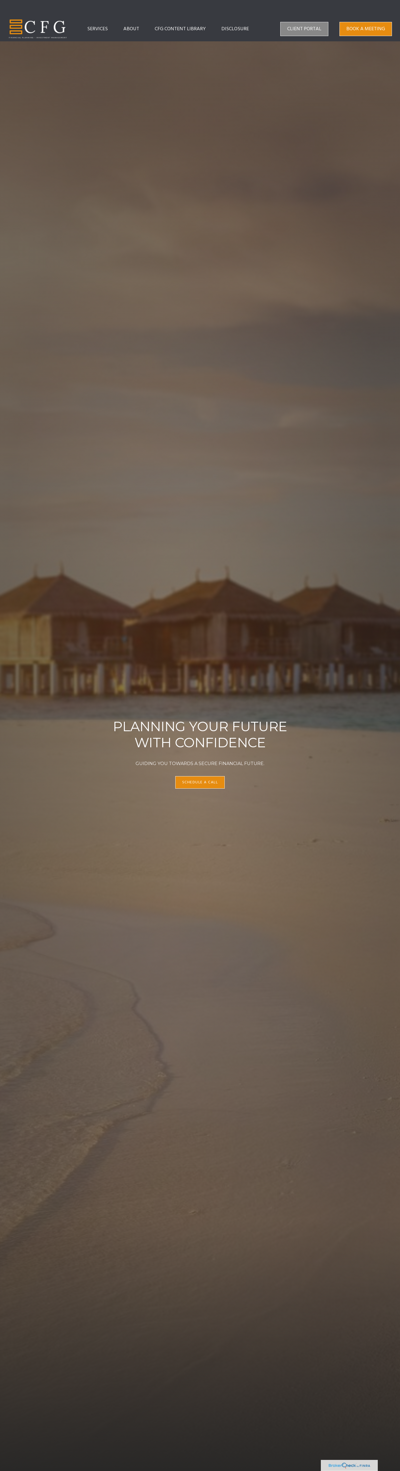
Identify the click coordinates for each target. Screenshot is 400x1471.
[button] (97, 12)
